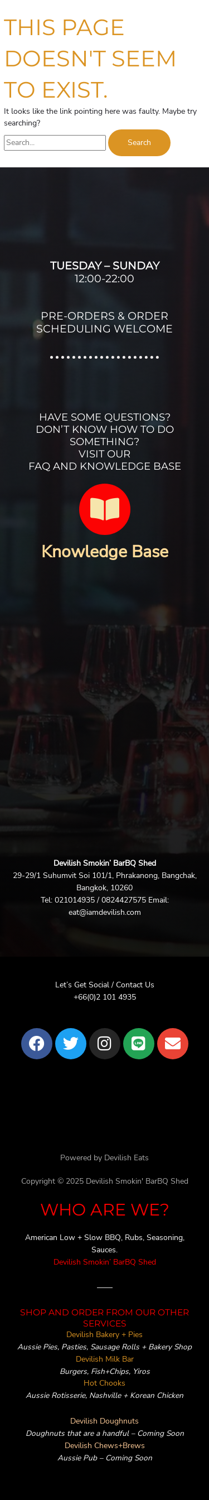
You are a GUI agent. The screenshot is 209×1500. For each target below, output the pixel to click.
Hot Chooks (104, 1383)
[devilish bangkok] (104, 725)
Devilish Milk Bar (105, 1359)
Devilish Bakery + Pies (104, 1334)
